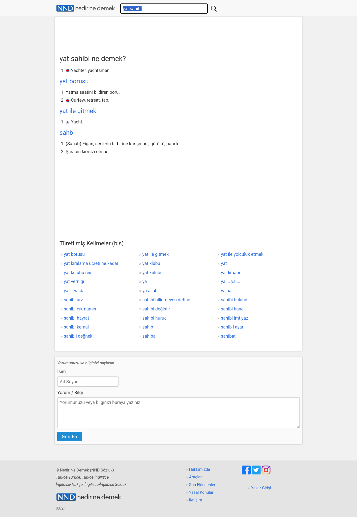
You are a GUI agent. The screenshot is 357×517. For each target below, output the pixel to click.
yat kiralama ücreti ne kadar (91, 263)
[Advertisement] (179, 34)
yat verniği (74, 281)
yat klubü (151, 263)
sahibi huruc (154, 318)
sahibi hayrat (76, 318)
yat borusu (74, 81)
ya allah (149, 290)
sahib (147, 326)
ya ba (226, 290)
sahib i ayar (232, 326)
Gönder (70, 436)
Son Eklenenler (202, 484)
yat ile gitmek (78, 111)
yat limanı (230, 272)
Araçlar (195, 477)
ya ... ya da (74, 290)
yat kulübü (152, 272)
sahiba (148, 336)
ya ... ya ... (230, 281)
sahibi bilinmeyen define (166, 299)
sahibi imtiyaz (234, 318)
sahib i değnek (78, 336)
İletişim (195, 500)
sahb (66, 132)
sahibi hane (232, 308)
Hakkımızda (199, 469)
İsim (61, 371)
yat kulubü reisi (78, 272)
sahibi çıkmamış (80, 308)
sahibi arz (73, 299)
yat (224, 263)
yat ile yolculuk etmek (242, 254)
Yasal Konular (201, 492)
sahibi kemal (76, 326)
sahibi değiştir (156, 308)
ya (144, 281)
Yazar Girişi (261, 488)
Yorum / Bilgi (70, 392)
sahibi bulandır (235, 299)
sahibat (228, 336)
